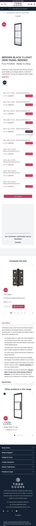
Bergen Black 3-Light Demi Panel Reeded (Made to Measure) (18, 372)
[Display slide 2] (14, 313)
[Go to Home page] (18, 4)
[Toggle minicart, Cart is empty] (34, 4)
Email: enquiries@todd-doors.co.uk (18, 507)
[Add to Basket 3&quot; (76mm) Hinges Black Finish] (18, 306)
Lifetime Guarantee (25, 365)
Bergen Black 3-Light (11, 427)
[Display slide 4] (21, 313)
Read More (5, 77)
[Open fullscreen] (18, 34)
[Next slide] (32, 313)
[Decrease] (26, 96)
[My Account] (31, 4)
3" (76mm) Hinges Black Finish (14, 298)
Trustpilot (18, 16)
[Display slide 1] (11, 313)
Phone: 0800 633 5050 (18, 504)
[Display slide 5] (25, 313)
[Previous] (2, 9)
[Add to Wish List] (32, 265)
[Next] (33, 9)
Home (3, 12)
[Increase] (31, 96)
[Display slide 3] (18, 313)
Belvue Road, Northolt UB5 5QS (18, 502)
